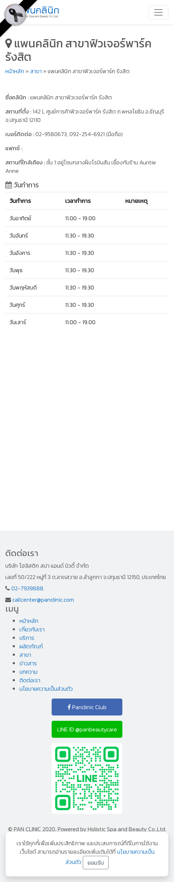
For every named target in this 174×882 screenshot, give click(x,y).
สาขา (36, 71)
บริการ (26, 637)
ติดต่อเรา (29, 680)
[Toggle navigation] (158, 12)
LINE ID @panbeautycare (87, 729)
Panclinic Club (87, 707)
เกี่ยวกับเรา (32, 629)
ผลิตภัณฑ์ (31, 646)
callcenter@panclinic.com (43, 599)
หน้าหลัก (14, 71)
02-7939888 (27, 588)
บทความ (28, 671)
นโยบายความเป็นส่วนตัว (46, 688)
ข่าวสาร (28, 663)
